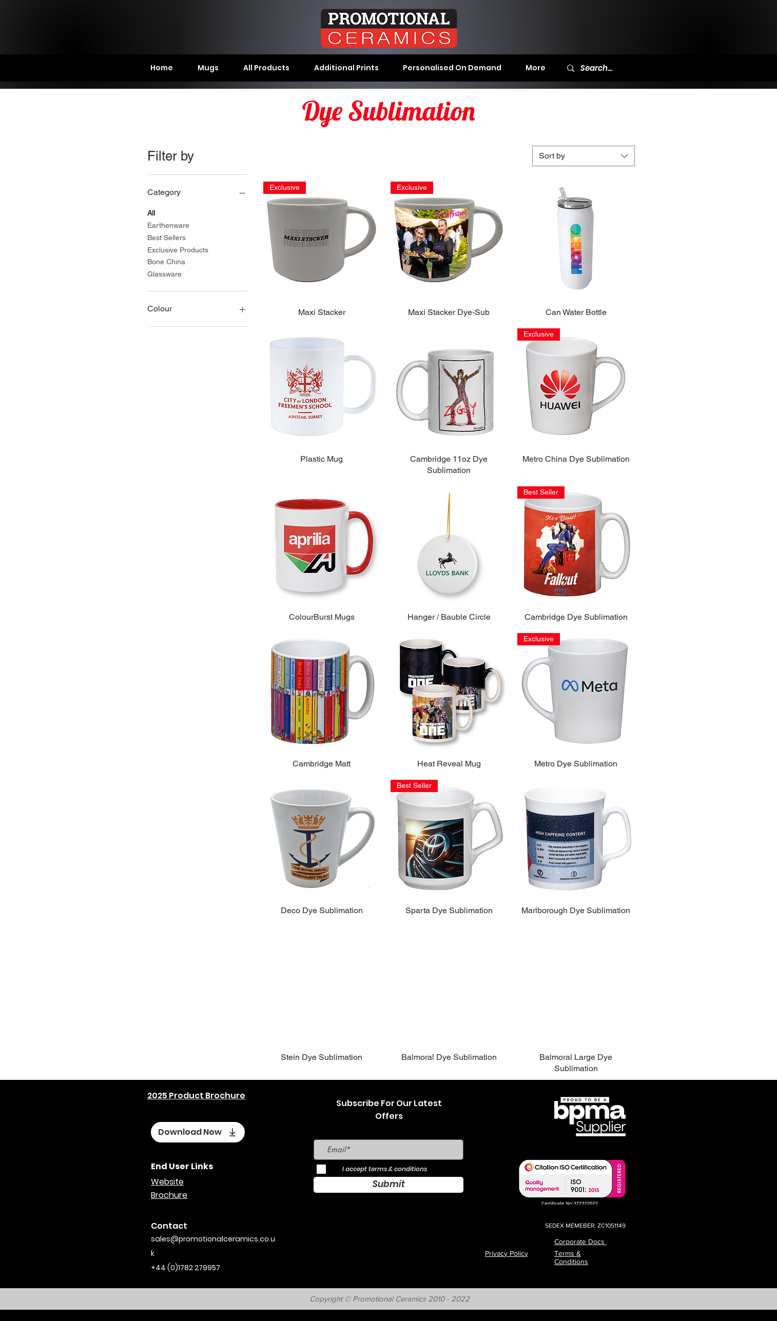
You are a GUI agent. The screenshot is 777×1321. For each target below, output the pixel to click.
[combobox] (583, 156)
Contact (169, 1226)
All (151, 212)
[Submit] (388, 1185)
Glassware (164, 273)
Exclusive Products (177, 249)
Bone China (166, 261)
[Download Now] (198, 1132)
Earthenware (168, 224)
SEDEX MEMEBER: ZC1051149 (585, 1225)
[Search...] (599, 68)
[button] (208, 67)
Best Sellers (166, 237)
